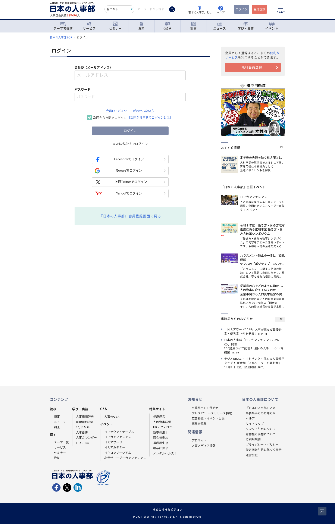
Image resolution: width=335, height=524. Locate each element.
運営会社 (252, 455)
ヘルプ (250, 418)
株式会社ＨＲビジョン (167, 509)
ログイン (242, 9)
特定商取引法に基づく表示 (264, 449)
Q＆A (167, 26)
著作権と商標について (261, 434)
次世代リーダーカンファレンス (125, 457)
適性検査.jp (161, 437)
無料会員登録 (252, 67)
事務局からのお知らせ (261, 413)
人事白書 (82, 432)
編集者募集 (199, 423)
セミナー (115, 26)
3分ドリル (83, 427)
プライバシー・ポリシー (262, 444)
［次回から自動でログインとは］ (150, 117)
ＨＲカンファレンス (117, 437)
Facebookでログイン (119, 159)
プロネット (199, 440)
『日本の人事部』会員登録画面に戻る (130, 216)
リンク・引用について (261, 428)
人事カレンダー (86, 437)
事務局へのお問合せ (205, 407)
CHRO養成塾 (84, 422)
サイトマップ (255, 423)
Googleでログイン (118, 170)
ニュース (219, 26)
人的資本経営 (162, 422)
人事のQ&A (112, 416)
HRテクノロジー (164, 427)
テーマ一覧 (61, 442)
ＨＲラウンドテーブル (119, 431)
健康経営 (159, 416)
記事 (193, 26)
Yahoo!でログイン (118, 193)
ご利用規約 (253, 439)
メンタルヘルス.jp (165, 453)
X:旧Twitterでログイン (121, 182)
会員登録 (259, 9)
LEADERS (82, 443)
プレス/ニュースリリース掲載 (212, 413)
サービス (89, 26)
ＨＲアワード (113, 442)
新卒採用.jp (161, 432)
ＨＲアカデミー (114, 447)
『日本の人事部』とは (261, 407)
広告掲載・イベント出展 (208, 418)
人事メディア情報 (204, 445)
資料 (141, 26)
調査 (57, 427)
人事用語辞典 (85, 416)
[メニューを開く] (280, 10)
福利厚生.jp (161, 443)
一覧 (280, 319)
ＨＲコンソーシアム (117, 452)
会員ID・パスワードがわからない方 (130, 111)
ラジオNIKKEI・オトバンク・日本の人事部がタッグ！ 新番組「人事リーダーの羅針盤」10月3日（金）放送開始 (254, 363)
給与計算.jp (161, 448)
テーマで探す (63, 26)
